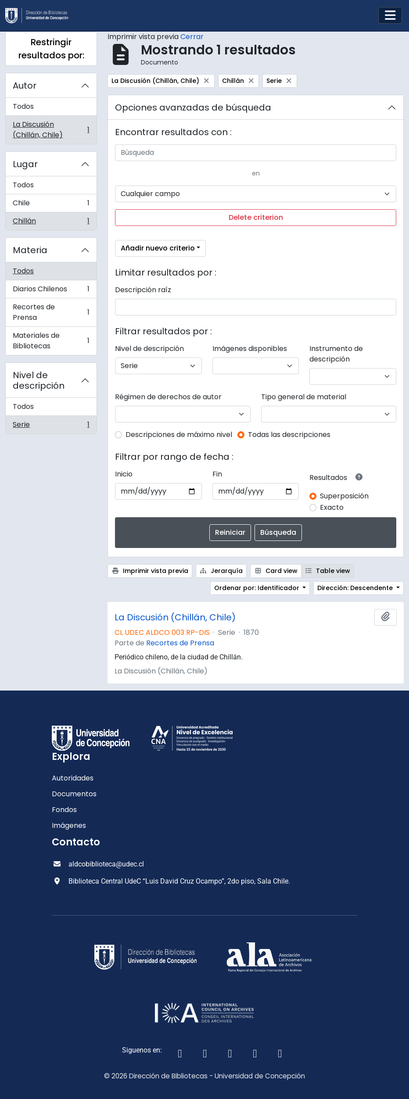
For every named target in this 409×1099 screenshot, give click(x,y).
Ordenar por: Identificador (257, 588)
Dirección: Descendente (356, 588)
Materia (30, 250)
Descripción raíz (143, 290)
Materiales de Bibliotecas (51, 340)
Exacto (332, 507)
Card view (276, 570)
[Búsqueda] (255, 152)
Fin (217, 474)
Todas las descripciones (289, 435)
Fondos (64, 810)
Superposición (344, 496)
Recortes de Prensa (51, 312)
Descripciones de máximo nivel (179, 435)
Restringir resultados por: (51, 48)
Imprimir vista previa (149, 570)
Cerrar (192, 37)
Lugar (25, 164)
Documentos (74, 794)
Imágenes (69, 825)
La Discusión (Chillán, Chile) (51, 129)
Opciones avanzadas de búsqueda (193, 107)
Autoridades (72, 778)
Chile (51, 205)
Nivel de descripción (39, 380)
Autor (24, 85)
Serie (51, 426)
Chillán (51, 223)
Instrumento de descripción (336, 354)
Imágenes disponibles (249, 349)
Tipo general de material (303, 397)
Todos (23, 106)
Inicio (124, 474)
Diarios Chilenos (51, 291)
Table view (328, 570)
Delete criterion (256, 217)
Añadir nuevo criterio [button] (158, 248)
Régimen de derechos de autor (168, 397)
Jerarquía (221, 570)
